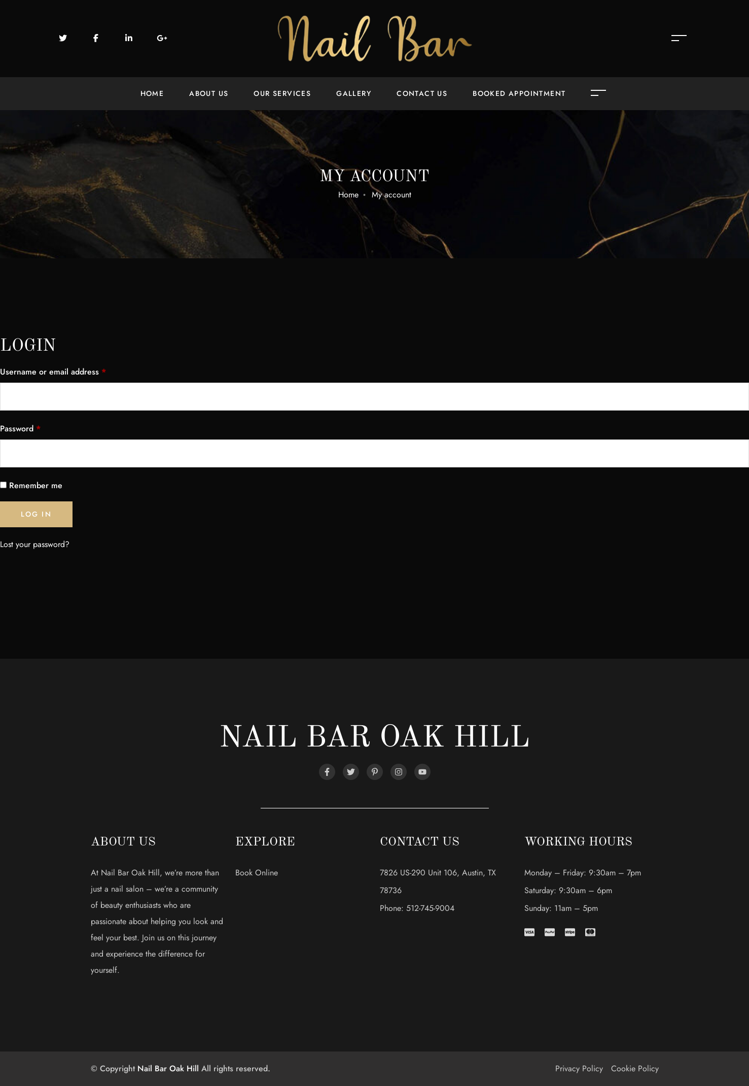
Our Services (282, 93)
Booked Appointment (519, 93)
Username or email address (53, 372)
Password (20, 428)
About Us (208, 93)
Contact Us (422, 93)
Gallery (353, 93)
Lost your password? (34, 544)
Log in (36, 514)
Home (152, 93)
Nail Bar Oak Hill (168, 1068)
